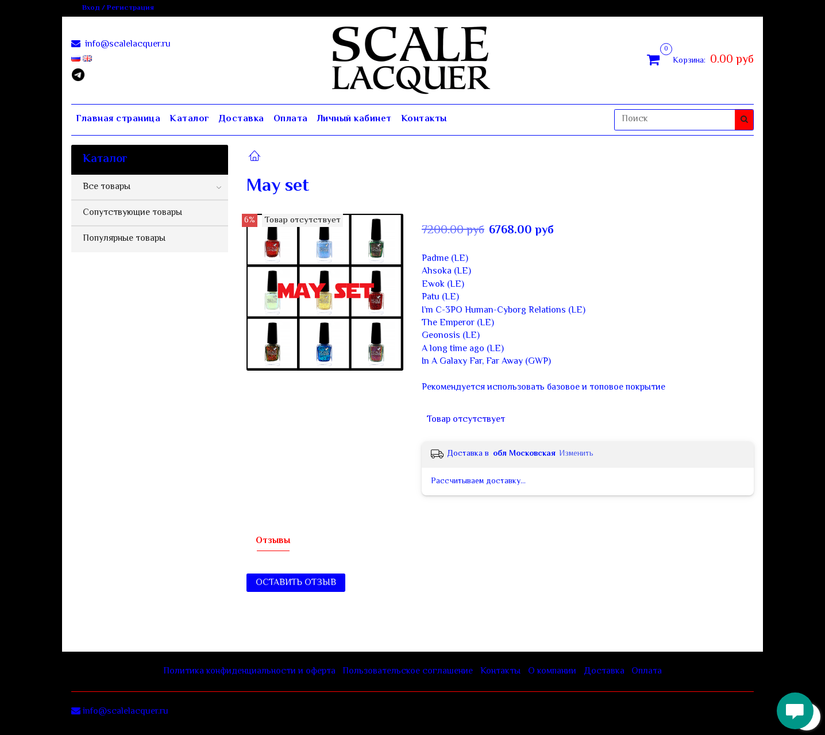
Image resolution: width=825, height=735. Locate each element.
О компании (552, 671)
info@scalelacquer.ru (127, 44)
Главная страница (118, 119)
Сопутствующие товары (132, 213)
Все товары (106, 187)
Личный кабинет (354, 119)
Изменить (576, 454)
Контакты (424, 119)
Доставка (241, 119)
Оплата (290, 119)
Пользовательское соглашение (407, 671)
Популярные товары (124, 239)
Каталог (189, 119)
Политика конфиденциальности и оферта (249, 671)
